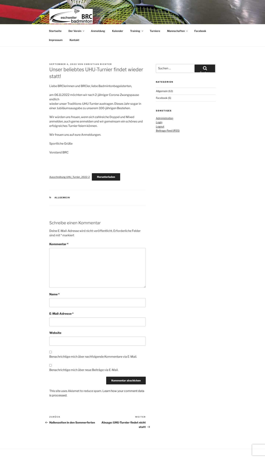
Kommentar (58, 244)
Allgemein (62, 197)
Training (137, 30)
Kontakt (74, 40)
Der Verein (76, 30)
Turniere (155, 30)
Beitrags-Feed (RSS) (168, 130)
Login (159, 122)
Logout (160, 126)
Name (54, 294)
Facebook (200, 30)
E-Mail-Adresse (61, 313)
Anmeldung (98, 30)
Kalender (117, 30)
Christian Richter (98, 64)
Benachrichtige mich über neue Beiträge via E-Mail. (83, 370)
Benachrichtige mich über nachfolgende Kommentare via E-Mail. (93, 356)
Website (55, 333)
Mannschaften (177, 30)
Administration (164, 118)
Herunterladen (106, 176)
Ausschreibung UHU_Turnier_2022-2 (69, 177)
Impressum (56, 40)
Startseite (55, 30)
